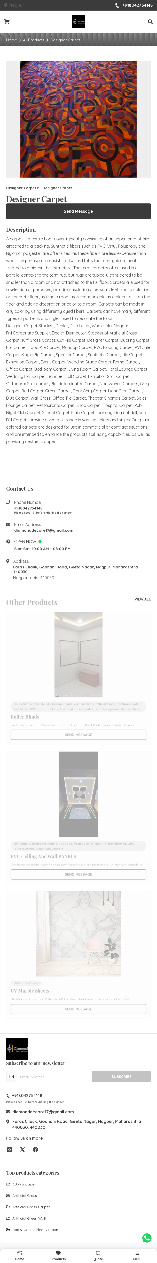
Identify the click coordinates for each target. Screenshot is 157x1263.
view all (143, 599)
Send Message (78, 211)
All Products (33, 39)
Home (11, 39)
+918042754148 (134, 5)
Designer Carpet (21, 188)
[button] (150, 22)
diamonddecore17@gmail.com (43, 530)
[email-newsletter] (54, 1076)
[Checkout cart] (7, 22)
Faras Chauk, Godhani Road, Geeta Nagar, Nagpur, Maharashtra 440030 (75, 569)
